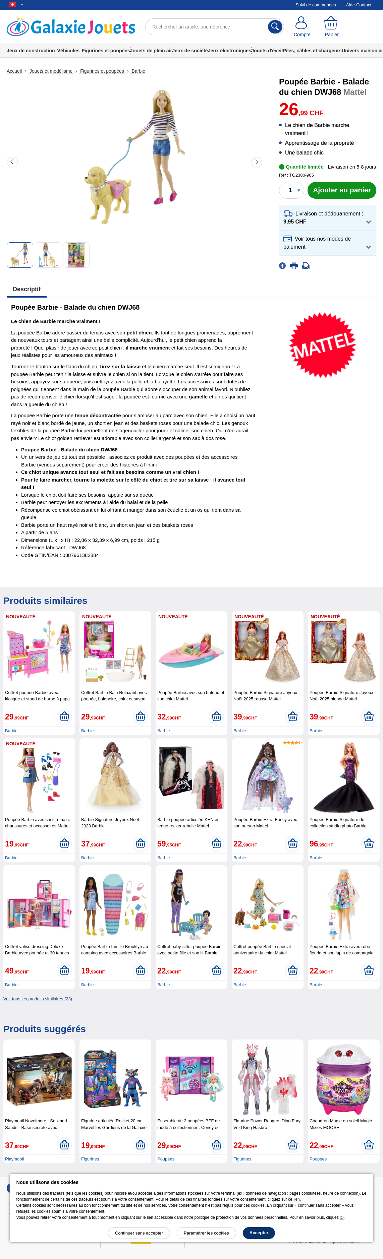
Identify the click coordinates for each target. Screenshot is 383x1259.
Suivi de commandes (315, 4)
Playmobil (14, 1158)
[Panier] (331, 27)
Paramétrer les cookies (206, 1233)
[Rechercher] (275, 27)
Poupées (165, 1158)
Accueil (15, 71)
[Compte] (302, 27)
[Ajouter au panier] (342, 190)
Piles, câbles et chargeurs (312, 50)
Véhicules (68, 50)
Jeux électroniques (230, 50)
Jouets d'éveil (267, 50)
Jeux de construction (31, 50)
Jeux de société (190, 50)
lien (296, 1199)
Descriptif (27, 289)
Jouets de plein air (151, 50)
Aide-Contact (358, 4)
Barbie (137, 71)
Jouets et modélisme (51, 71)
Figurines (90, 1158)
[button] (327, 218)
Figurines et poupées (106, 50)
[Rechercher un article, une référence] (214, 26)
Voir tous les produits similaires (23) (37, 998)
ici (341, 1217)
